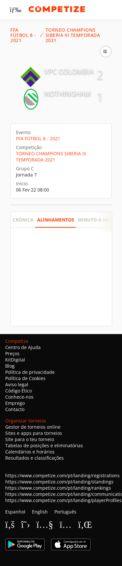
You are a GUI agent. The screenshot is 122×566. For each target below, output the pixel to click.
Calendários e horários (30, 452)
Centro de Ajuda (23, 347)
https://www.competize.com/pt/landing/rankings (58, 488)
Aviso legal (16, 384)
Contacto (14, 409)
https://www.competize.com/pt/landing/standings (59, 482)
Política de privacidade (30, 372)
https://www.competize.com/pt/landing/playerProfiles (63, 500)
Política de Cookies (25, 378)
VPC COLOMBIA (69, 71)
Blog (10, 366)
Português (65, 512)
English (40, 512)
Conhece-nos (19, 397)
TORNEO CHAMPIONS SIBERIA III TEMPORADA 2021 (73, 35)
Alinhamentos (55, 220)
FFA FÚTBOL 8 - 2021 (23, 35)
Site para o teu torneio (29, 439)
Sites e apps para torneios (33, 433)
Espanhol (15, 512)
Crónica (23, 220)
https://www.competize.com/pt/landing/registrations (62, 475)
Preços (12, 353)
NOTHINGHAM (67, 93)
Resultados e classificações (34, 458)
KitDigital (15, 360)
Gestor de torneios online (33, 427)
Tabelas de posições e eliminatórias (44, 445)
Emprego (15, 403)
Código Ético (18, 391)
